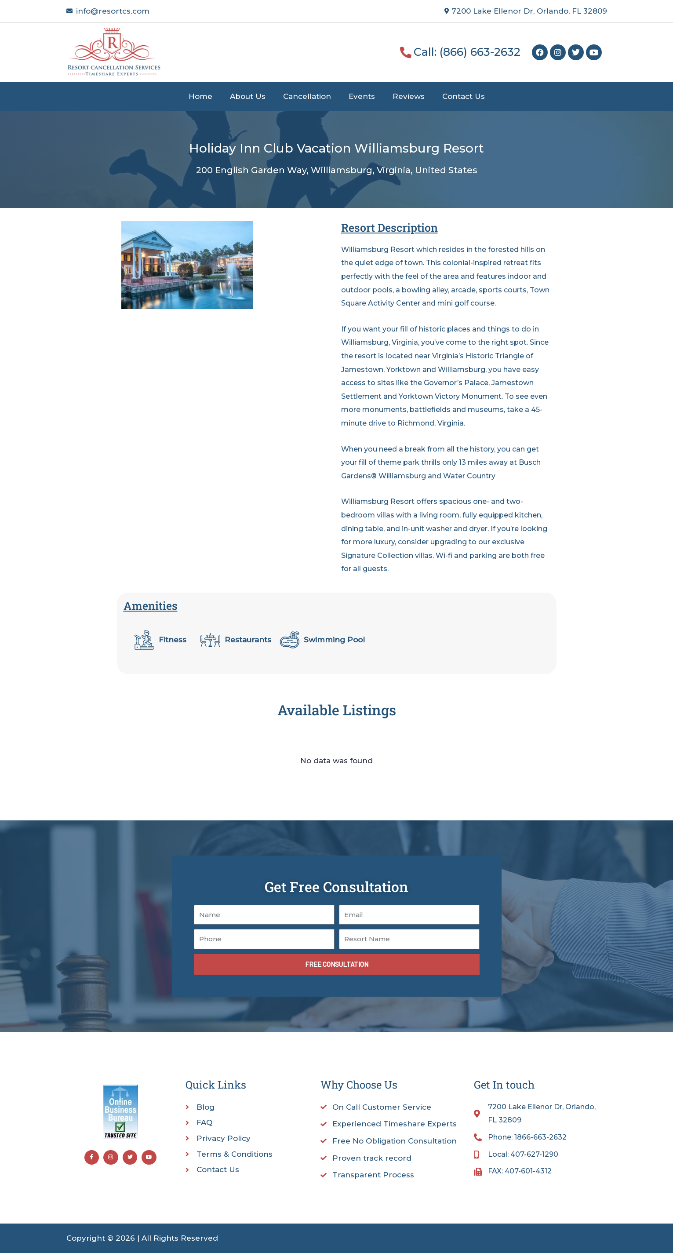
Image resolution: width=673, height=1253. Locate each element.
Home (200, 96)
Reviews (409, 96)
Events (362, 96)
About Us (248, 96)
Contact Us (463, 96)
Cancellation (307, 96)
